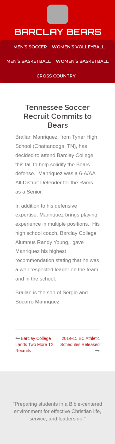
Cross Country (55, 76)
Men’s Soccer (30, 47)
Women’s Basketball (82, 61)
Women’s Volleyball (78, 47)
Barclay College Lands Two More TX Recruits (34, 344)
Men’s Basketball (28, 61)
